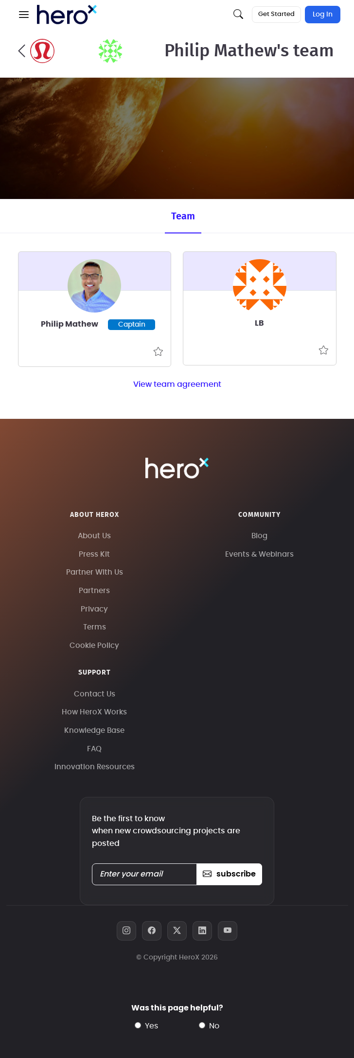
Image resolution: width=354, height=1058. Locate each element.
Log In (323, 14)
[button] (24, 14)
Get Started (276, 14)
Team (183, 216)
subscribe (229, 874)
